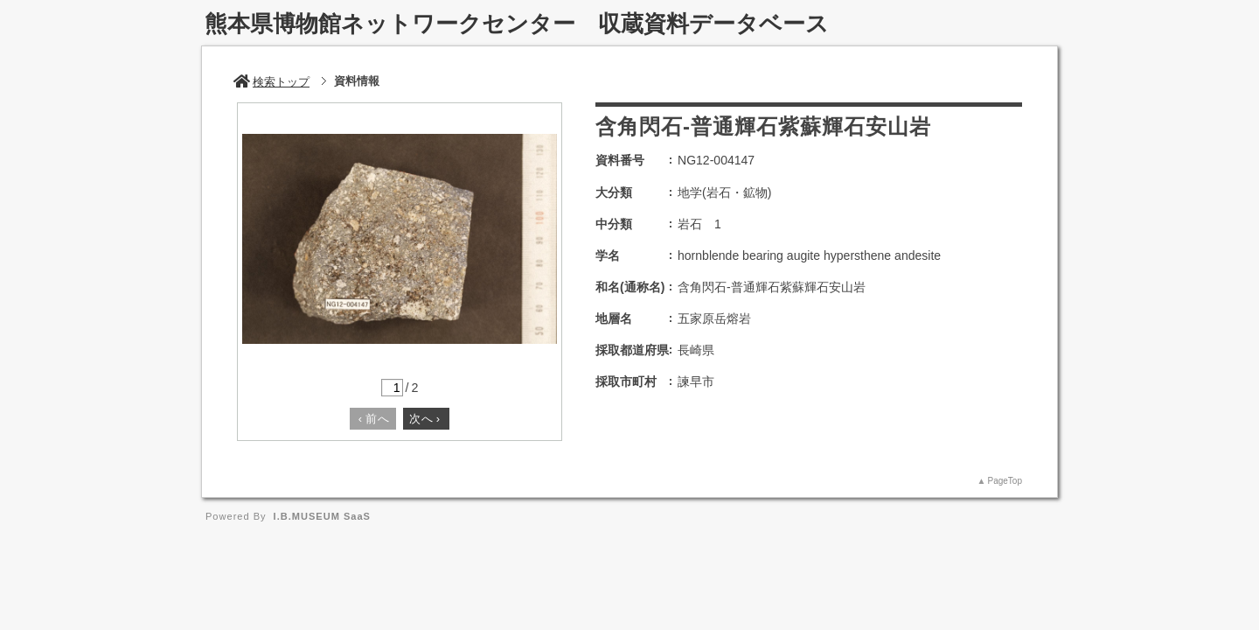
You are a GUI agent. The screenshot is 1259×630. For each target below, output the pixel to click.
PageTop (1005, 481)
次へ (425, 418)
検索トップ (271, 81)
